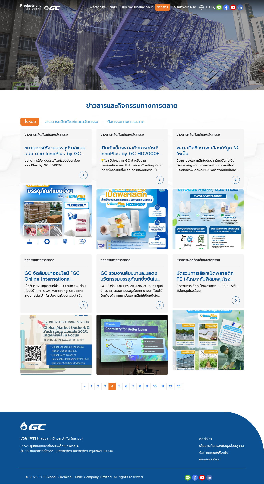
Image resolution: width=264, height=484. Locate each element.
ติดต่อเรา (205, 439)
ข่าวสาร (162, 7)
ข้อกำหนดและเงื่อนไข (213, 452)
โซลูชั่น (113, 7)
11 (163, 386)
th (204, 7)
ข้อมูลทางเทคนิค (184, 7)
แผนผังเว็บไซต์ (209, 459)
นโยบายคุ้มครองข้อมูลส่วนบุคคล (221, 445)
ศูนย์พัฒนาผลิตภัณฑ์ (138, 7)
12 (170, 386)
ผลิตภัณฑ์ (97, 7)
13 (178, 386)
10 (155, 386)
